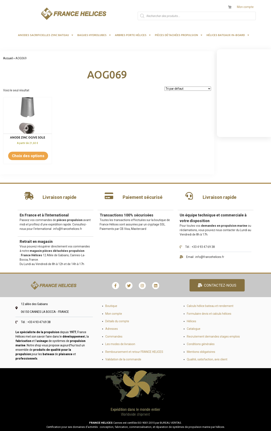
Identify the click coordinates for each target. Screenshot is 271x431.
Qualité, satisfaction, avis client (207, 359)
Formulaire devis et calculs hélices (209, 313)
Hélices (191, 321)
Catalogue (193, 328)
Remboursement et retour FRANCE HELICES (134, 351)
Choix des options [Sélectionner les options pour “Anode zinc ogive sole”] (28, 156)
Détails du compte (117, 321)
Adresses (111, 328)
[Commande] (187, 89)
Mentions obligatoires (201, 351)
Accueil (8, 58)
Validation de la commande (123, 359)
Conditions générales (201, 344)
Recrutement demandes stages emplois (213, 336)
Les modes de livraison (120, 344)
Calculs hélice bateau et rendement (210, 306)
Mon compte (245, 7)
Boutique (111, 306)
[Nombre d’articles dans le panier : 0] (229, 7)
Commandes (113, 336)
